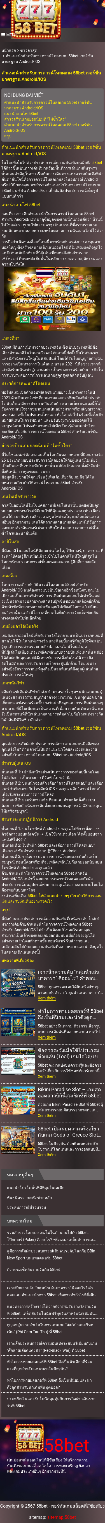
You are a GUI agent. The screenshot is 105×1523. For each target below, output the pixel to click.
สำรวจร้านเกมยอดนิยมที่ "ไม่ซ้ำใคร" (35, 119)
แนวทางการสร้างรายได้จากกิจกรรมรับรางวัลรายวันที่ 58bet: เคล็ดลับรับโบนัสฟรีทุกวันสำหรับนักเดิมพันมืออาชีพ (51, 1311)
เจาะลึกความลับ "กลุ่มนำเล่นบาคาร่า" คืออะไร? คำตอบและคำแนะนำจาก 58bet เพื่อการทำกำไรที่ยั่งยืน (69, 975)
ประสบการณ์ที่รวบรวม (26, 1207)
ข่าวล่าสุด (28, 50)
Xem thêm (47, 998)
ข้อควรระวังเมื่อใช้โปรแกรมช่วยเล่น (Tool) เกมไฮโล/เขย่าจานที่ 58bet (71, 1053)
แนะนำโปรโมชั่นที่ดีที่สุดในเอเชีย (35, 1188)
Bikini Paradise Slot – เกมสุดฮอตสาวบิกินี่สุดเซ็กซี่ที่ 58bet (69, 1092)
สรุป (7, 136)
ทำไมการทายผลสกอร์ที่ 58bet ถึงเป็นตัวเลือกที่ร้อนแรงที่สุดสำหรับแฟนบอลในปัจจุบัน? (49, 1365)
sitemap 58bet (61, 1517)
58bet (97, 162)
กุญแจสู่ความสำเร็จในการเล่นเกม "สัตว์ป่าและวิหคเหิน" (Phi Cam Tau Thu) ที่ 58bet (50, 1328)
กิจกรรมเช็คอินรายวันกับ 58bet (33, 1269)
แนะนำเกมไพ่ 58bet (21, 113)
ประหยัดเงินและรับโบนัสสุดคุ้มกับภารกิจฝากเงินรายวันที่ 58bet (51, 1402)
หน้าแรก (8, 50)
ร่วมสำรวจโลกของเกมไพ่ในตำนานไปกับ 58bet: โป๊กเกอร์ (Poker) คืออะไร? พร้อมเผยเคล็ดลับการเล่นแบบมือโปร (51, 1237)
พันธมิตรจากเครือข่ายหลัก (29, 1197)
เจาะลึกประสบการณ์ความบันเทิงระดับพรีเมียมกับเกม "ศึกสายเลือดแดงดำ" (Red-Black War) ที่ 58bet (52, 1347)
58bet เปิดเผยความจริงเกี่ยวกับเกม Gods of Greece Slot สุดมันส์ (68, 1132)
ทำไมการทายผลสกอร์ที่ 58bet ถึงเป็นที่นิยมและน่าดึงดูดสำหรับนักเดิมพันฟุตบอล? (70, 1014)
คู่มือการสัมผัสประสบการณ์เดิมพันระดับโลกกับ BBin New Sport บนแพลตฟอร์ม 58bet (51, 1254)
